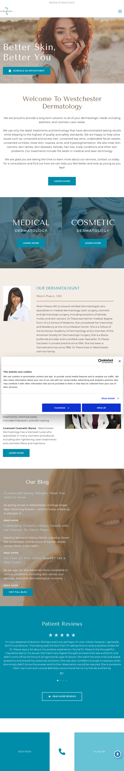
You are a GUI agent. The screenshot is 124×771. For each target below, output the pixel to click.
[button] (27, 77)
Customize (61, 407)
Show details (108, 398)
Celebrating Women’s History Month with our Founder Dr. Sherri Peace (34, 534)
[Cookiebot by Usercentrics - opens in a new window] (100, 361)
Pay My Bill (99, 751)
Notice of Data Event (62, 2)
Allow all (101, 407)
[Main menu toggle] (117, 15)
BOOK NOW (24, 751)
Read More (12, 527)
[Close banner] (120, 361)
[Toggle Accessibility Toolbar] (117, 752)
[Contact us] (62, 751)
